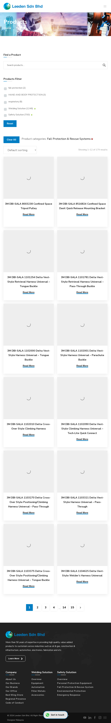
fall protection (17, 87)
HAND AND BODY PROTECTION (27, 94)
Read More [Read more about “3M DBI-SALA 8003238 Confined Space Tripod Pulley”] (28, 214)
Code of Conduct (15, 702)
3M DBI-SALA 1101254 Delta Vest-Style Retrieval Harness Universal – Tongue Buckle (28, 282)
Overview (36, 679)
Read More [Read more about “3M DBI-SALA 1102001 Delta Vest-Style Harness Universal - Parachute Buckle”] (81, 366)
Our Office (11, 691)
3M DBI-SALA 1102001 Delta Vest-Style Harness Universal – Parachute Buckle (81, 355)
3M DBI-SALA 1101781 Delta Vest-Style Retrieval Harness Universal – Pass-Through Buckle (80, 282)
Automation (38, 687)
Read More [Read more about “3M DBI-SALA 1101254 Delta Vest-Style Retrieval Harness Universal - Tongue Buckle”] (28, 292)
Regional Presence (16, 698)
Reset (10, 123)
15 (72, 607)
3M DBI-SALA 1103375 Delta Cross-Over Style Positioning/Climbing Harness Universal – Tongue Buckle (28, 575)
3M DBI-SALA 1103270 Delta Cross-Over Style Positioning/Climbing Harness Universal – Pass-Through (28, 502)
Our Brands (12, 687)
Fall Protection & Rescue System (75, 687)
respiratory (15, 101)
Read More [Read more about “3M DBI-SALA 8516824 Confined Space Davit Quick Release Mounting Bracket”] (81, 214)
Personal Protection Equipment (74, 683)
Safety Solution (19, 114)
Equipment (37, 683)
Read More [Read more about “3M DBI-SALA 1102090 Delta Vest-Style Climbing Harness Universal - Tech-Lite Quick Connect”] (81, 439)
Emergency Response (68, 695)
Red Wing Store (14, 695)
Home (7, 28)
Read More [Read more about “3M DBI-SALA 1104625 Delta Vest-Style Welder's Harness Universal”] (81, 581)
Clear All (11, 139)
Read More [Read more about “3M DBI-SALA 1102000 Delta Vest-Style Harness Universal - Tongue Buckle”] (28, 366)
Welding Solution (20, 108)
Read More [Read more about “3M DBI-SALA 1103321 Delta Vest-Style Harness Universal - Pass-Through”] (81, 512)
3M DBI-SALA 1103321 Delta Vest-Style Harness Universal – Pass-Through (80, 502)
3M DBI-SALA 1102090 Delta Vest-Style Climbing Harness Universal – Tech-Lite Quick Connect (80, 428)
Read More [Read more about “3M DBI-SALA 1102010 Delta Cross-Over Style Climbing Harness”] (28, 435)
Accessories (37, 695)
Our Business (13, 683)
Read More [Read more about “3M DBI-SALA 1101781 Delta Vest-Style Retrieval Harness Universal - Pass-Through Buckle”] (81, 292)
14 (64, 607)
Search (104, 65)
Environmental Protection (71, 691)
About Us (11, 679)
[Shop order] (20, 150)
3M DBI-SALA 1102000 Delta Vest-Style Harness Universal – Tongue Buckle (28, 355)
